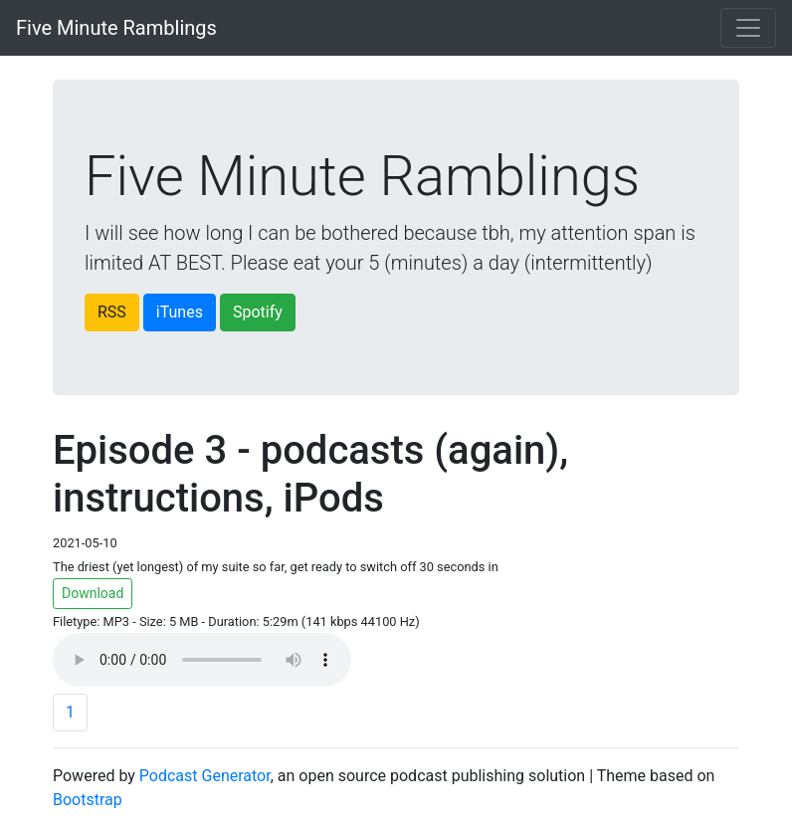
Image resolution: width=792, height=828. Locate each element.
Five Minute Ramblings (116, 28)
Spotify (258, 312)
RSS (112, 312)
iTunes (179, 312)
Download (92, 593)
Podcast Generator (205, 775)
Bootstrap (87, 799)
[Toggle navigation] (748, 28)
